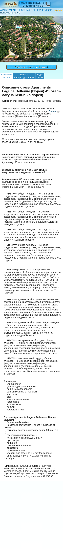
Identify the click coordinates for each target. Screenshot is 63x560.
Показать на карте (10, 12)
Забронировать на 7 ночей (31, 67)
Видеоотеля (39, 75)
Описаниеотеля (6, 75)
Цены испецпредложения (24, 75)
